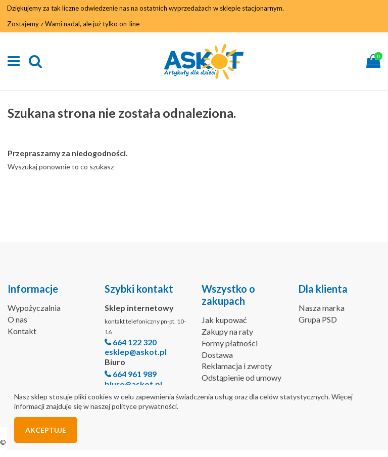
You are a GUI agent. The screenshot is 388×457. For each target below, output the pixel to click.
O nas (17, 319)
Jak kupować (224, 320)
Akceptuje (45, 430)
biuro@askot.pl (133, 384)
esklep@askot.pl (136, 351)
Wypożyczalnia (34, 307)
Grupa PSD (318, 319)
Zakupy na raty (227, 331)
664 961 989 (135, 374)
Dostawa (217, 354)
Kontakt (22, 331)
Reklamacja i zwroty (237, 366)
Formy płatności (230, 343)
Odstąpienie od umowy (241, 377)
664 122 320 (135, 342)
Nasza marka (322, 307)
